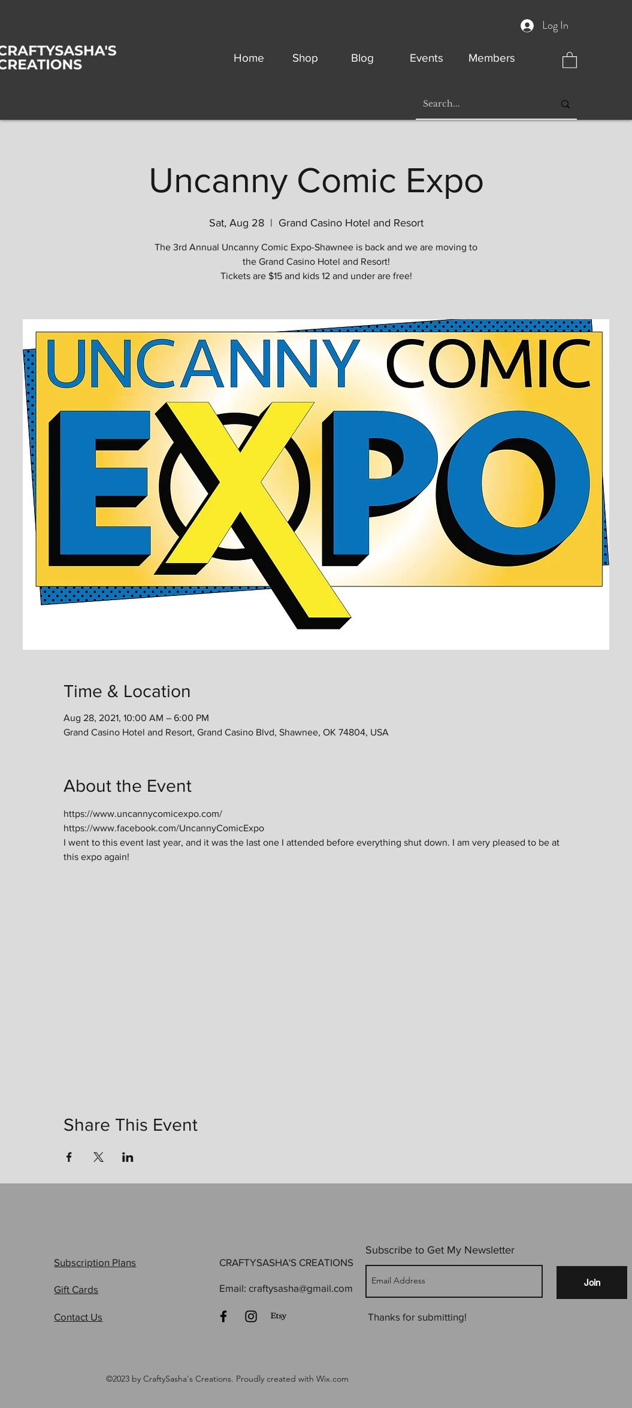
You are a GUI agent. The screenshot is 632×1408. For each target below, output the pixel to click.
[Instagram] (251, 1316)
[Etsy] (278, 1316)
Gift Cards (76, 1289)
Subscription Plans (95, 1262)
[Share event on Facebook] (69, 1157)
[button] (570, 59)
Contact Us (78, 1316)
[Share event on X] (98, 1157)
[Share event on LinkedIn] (128, 1157)
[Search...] (479, 104)
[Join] (592, 1282)
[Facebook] (223, 1316)
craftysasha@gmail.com (301, 1288)
